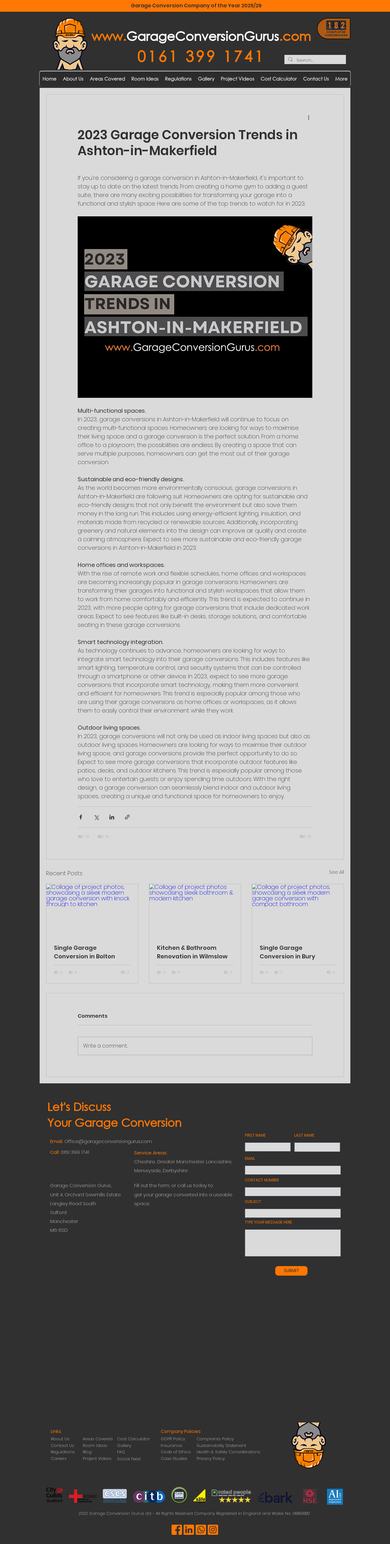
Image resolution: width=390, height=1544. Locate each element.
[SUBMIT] (291, 1271)
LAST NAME (304, 1135)
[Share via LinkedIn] (112, 817)
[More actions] (308, 117)
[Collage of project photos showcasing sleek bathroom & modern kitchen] (195, 910)
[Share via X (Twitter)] (96, 817)
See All (336, 872)
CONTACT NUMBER (262, 1180)
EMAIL (250, 1158)
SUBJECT (253, 1202)
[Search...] (314, 60)
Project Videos (97, 1458)
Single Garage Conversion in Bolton (84, 952)
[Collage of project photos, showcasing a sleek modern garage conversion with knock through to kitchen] (92, 910)
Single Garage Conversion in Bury (287, 952)
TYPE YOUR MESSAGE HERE (268, 1222)
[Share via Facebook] (81, 817)
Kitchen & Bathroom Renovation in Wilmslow (192, 952)
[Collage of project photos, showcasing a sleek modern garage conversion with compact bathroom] (298, 910)
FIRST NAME (255, 1135)
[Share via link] (127, 817)
